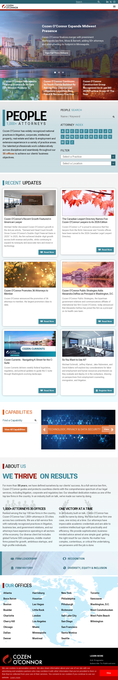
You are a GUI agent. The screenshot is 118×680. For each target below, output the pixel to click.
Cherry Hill (9, 621)
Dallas (7, 632)
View (106, 429)
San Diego (67, 621)
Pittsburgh (67, 604)
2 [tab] (59, 72)
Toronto (94, 593)
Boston (7, 604)
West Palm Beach (100, 615)
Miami (35, 627)
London (36, 615)
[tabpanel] (78, 429)
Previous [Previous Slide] (44, 429)
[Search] (99, 2)
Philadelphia (68, 598)
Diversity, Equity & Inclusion (84, 568)
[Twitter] (111, 2)
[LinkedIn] (107, 2)
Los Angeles (39, 621)
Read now (47, 252)
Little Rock (38, 610)
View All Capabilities (15, 429)
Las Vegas (38, 604)
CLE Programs (96, 660)
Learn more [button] (15, 677)
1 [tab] (55, 72)
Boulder (7, 610)
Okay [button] (109, 673)
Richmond (66, 610)
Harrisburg (38, 593)
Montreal (37, 638)
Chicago (8, 627)
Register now (104, 390)
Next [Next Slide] (112, 429)
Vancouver (96, 598)
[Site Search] (88, 1)
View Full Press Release (56, 53)
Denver (7, 638)
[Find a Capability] (20, 420)
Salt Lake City (69, 615)
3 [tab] (63, 72)
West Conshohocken (101, 610)
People (71, 110)
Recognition (73, 558)
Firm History (21, 568)
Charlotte (8, 615)
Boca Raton (9, 598)
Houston (37, 598)
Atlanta (7, 593)
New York (66, 593)
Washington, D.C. (99, 604)
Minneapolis (39, 632)
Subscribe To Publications (102, 663)
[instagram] (114, 2)
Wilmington (96, 621)
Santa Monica (69, 632)
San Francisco (69, 627)
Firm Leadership (23, 558)
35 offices (8, 153)
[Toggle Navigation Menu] (114, 6)
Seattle (65, 638)
